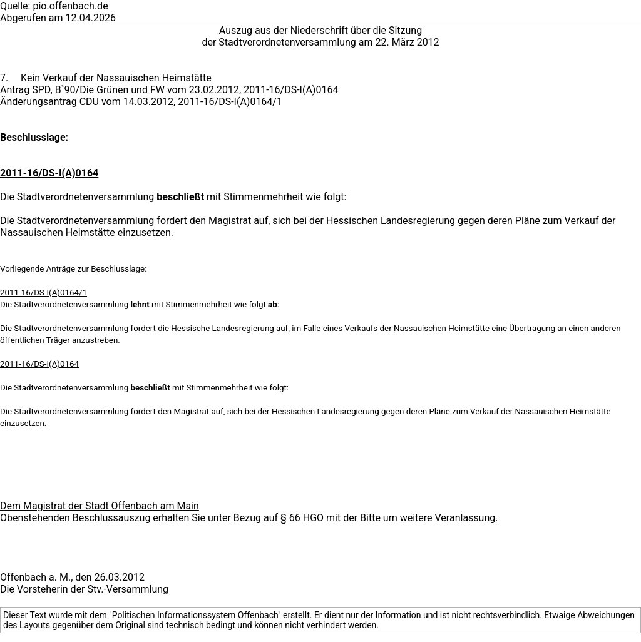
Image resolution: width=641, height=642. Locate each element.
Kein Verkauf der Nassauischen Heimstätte (116, 78)
